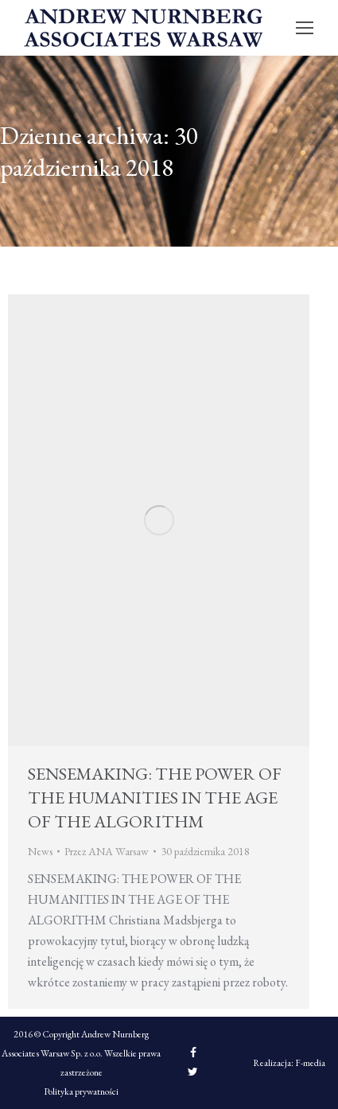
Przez (106, 851)
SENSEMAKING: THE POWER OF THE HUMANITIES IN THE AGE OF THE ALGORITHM (155, 797)
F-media (310, 1062)
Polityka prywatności (81, 1091)
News (40, 851)
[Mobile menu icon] (304, 27)
